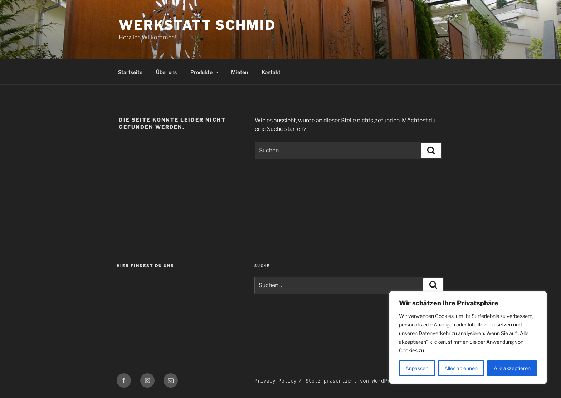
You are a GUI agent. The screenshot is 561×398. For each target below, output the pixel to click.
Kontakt (271, 72)
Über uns (166, 72)
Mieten (239, 72)
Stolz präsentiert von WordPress (352, 381)
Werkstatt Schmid (197, 25)
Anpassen (416, 368)
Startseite (130, 72)
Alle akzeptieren (512, 368)
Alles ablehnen (461, 368)
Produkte (204, 72)
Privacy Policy (275, 381)
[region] (468, 337)
